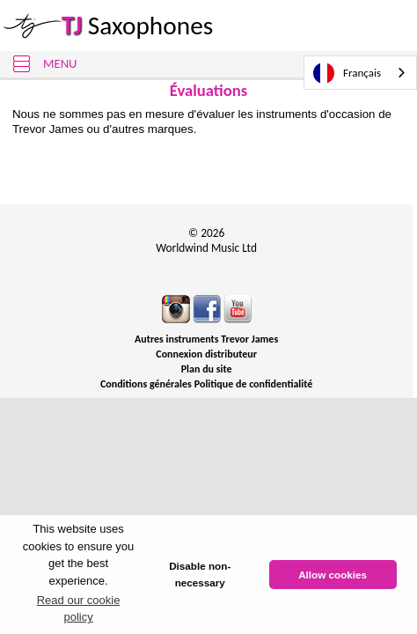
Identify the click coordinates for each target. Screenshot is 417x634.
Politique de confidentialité (253, 384)
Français (347, 73)
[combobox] (360, 72)
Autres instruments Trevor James (206, 339)
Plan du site (206, 369)
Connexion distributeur (206, 354)
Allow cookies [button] (332, 574)
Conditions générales (146, 384)
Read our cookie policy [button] (79, 608)
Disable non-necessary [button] (199, 574)
